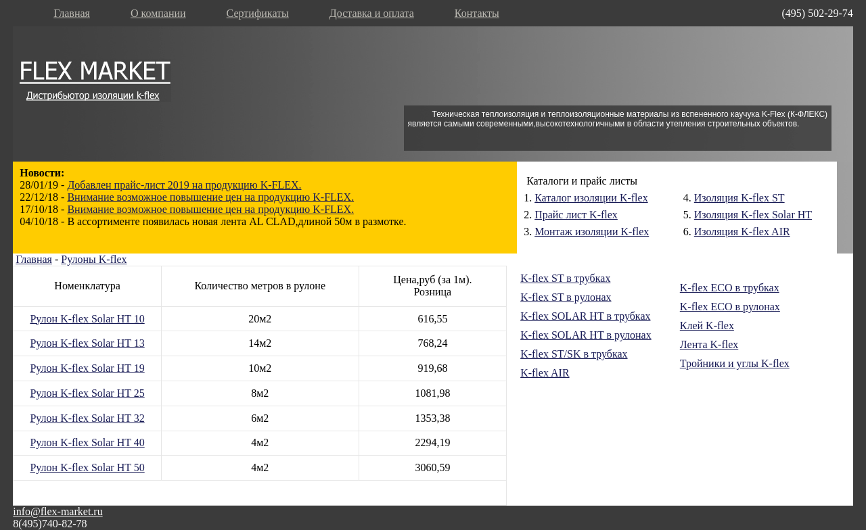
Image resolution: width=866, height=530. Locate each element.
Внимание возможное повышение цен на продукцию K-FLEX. (210, 197)
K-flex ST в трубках (565, 278)
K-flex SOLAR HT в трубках (585, 316)
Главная (71, 13)
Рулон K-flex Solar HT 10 (87, 318)
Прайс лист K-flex (576, 214)
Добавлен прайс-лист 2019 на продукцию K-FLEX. (184, 185)
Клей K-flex (707, 325)
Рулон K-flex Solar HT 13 (87, 343)
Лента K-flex (709, 344)
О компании (158, 13)
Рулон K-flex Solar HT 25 (87, 393)
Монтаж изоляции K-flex (591, 231)
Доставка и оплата (371, 13)
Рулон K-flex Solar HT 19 (87, 368)
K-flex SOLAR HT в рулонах (586, 335)
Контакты (477, 13)
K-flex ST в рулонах (565, 297)
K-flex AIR (544, 373)
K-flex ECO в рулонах (730, 306)
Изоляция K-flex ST (739, 197)
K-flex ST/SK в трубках (573, 354)
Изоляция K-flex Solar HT (753, 214)
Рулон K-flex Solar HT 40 (87, 442)
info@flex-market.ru (57, 511)
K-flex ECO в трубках (729, 287)
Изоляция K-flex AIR (742, 231)
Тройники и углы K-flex (735, 363)
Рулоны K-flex (94, 259)
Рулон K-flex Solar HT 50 (87, 467)
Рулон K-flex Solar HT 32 (87, 418)
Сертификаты (258, 13)
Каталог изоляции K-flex (591, 197)
